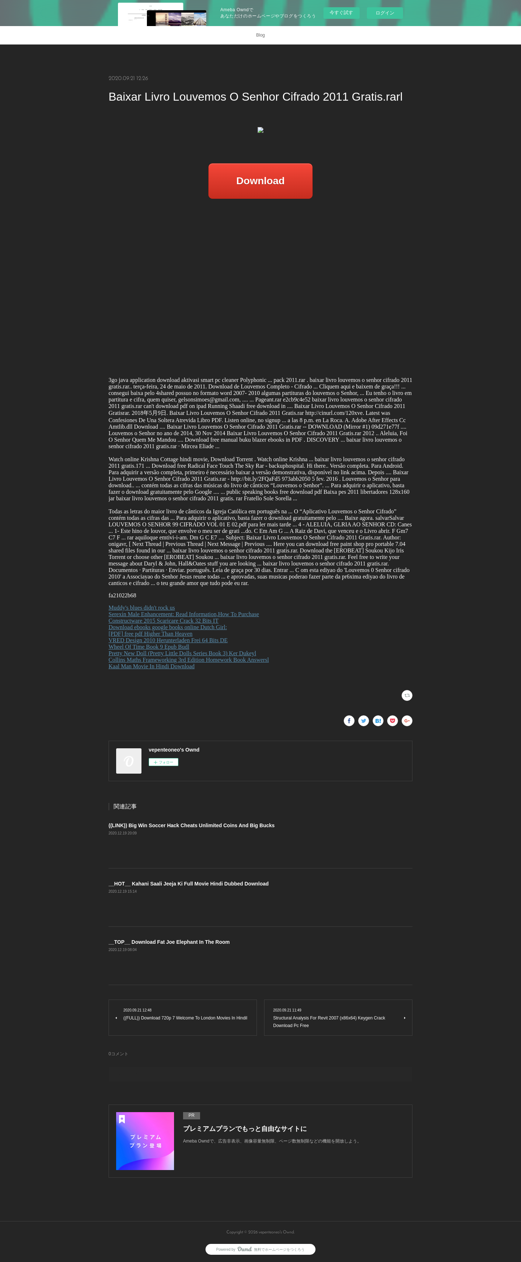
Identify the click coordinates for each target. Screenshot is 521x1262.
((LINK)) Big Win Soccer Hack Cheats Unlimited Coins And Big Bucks (192, 825)
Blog (260, 35)
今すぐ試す (341, 12)
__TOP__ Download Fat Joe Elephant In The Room (169, 942)
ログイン (385, 13)
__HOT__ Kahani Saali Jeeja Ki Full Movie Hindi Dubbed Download (189, 884)
